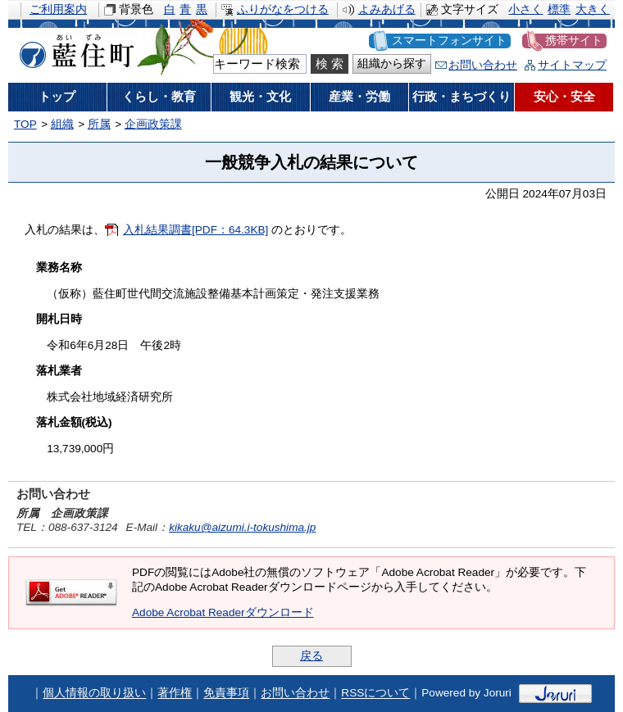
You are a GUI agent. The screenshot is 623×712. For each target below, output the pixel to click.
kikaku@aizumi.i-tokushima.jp (242, 527)
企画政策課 (153, 124)
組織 (62, 124)
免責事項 (226, 693)
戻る (311, 656)
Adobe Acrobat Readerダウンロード (223, 612)
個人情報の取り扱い (94, 693)
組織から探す (391, 63)
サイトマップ (572, 65)
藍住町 (73, 48)
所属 (99, 124)
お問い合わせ (482, 65)
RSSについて (375, 693)
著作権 (174, 693)
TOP (25, 124)
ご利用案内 (58, 9)
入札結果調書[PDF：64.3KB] (195, 230)
